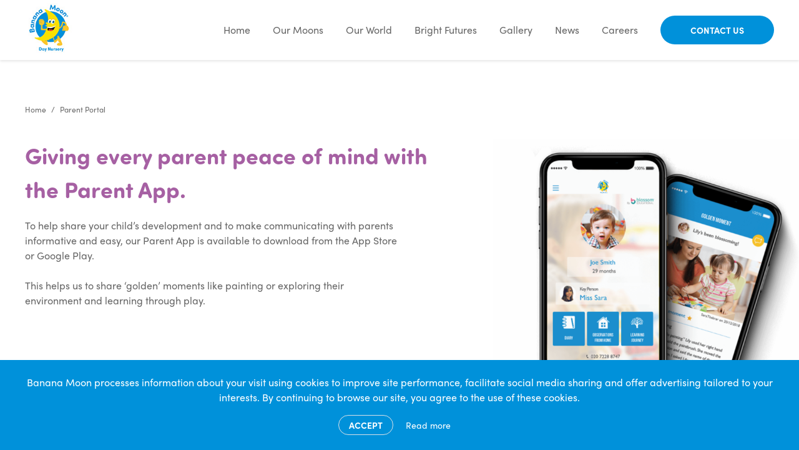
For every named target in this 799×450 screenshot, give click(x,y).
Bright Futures (445, 29)
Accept (366, 425)
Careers (620, 29)
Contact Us (717, 30)
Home (236, 29)
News (567, 29)
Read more (428, 425)
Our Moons (298, 29)
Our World (369, 29)
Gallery (515, 29)
